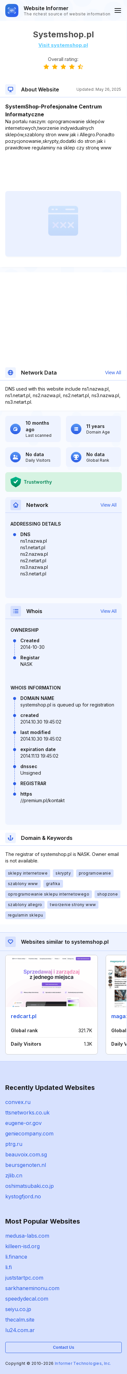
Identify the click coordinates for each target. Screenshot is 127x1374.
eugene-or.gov (23, 1123)
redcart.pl (23, 1016)
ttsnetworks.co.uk (27, 1112)
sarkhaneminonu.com (32, 1288)
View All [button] (113, 372)
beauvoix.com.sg (26, 1154)
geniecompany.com (29, 1133)
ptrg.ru (13, 1144)
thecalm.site (19, 1319)
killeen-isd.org (22, 1246)
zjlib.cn (13, 1175)
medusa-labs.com (27, 1235)
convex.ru (18, 1102)
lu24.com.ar (20, 1330)
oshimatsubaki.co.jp (29, 1186)
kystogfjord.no (23, 1196)
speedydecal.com (26, 1298)
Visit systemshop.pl (63, 45)
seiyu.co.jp (18, 1309)
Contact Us (63, 1347)
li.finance (16, 1256)
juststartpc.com (24, 1277)
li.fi (8, 1267)
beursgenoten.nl (25, 1165)
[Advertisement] (63, 171)
